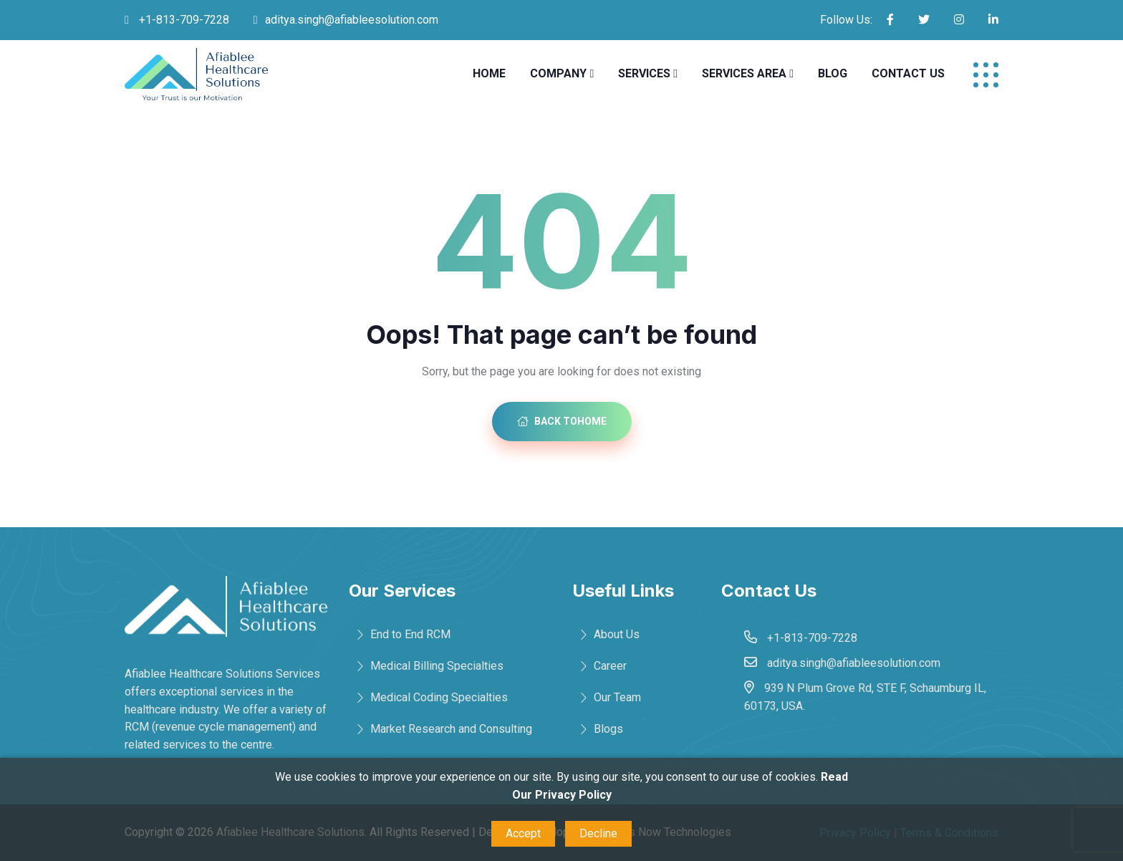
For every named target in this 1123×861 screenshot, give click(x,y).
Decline (598, 833)
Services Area (744, 73)
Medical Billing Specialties (436, 666)
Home (489, 73)
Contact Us (908, 73)
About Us (617, 634)
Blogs (608, 729)
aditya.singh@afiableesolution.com (351, 20)
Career (610, 666)
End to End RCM (410, 634)
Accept (523, 833)
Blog (832, 73)
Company (558, 73)
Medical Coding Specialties (439, 697)
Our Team (617, 697)
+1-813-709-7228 (182, 20)
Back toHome (562, 421)
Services (644, 73)
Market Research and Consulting (451, 729)
